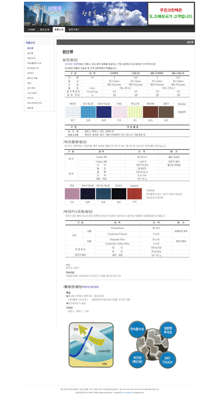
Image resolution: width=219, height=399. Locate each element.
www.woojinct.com (127, 393)
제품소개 (58, 29)
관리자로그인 (153, 389)
